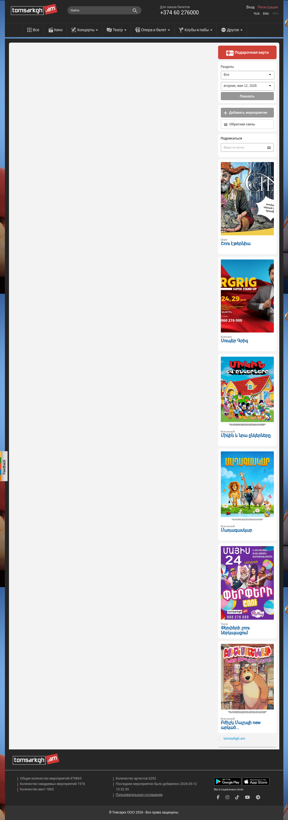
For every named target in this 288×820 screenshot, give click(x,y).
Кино (58, 30)
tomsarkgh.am (234, 738)
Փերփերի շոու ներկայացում (235, 630)
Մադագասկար (236, 530)
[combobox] (247, 75)
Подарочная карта (247, 53)
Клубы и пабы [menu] (198, 30)
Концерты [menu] (87, 30)
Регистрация (268, 7)
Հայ (256, 13)
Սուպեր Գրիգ (234, 340)
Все (36, 30)
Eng (266, 13)
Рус (275, 13)
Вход (250, 7)
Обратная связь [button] (239, 124)
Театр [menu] (119, 30)
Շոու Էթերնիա (235, 243)
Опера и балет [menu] (155, 30)
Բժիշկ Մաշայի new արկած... (241, 725)
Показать (247, 96)
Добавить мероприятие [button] (245, 113)
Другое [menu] (235, 30)
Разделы (227, 67)
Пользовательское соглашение (139, 795)
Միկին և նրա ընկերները (246, 435)
